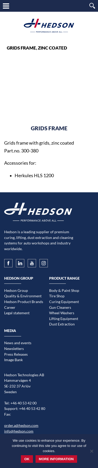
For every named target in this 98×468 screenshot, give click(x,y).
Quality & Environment (23, 296)
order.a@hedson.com (21, 425)
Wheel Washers (61, 313)
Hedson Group (16, 290)
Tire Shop (57, 296)
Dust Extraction (62, 324)
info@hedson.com (18, 431)
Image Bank (13, 360)
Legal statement (17, 313)
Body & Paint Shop (64, 290)
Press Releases (16, 354)
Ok (27, 459)
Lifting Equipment (63, 318)
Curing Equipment (64, 301)
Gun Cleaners (60, 307)
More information (56, 459)
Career (9, 307)
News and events (17, 343)
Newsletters (14, 348)
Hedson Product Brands (23, 301)
